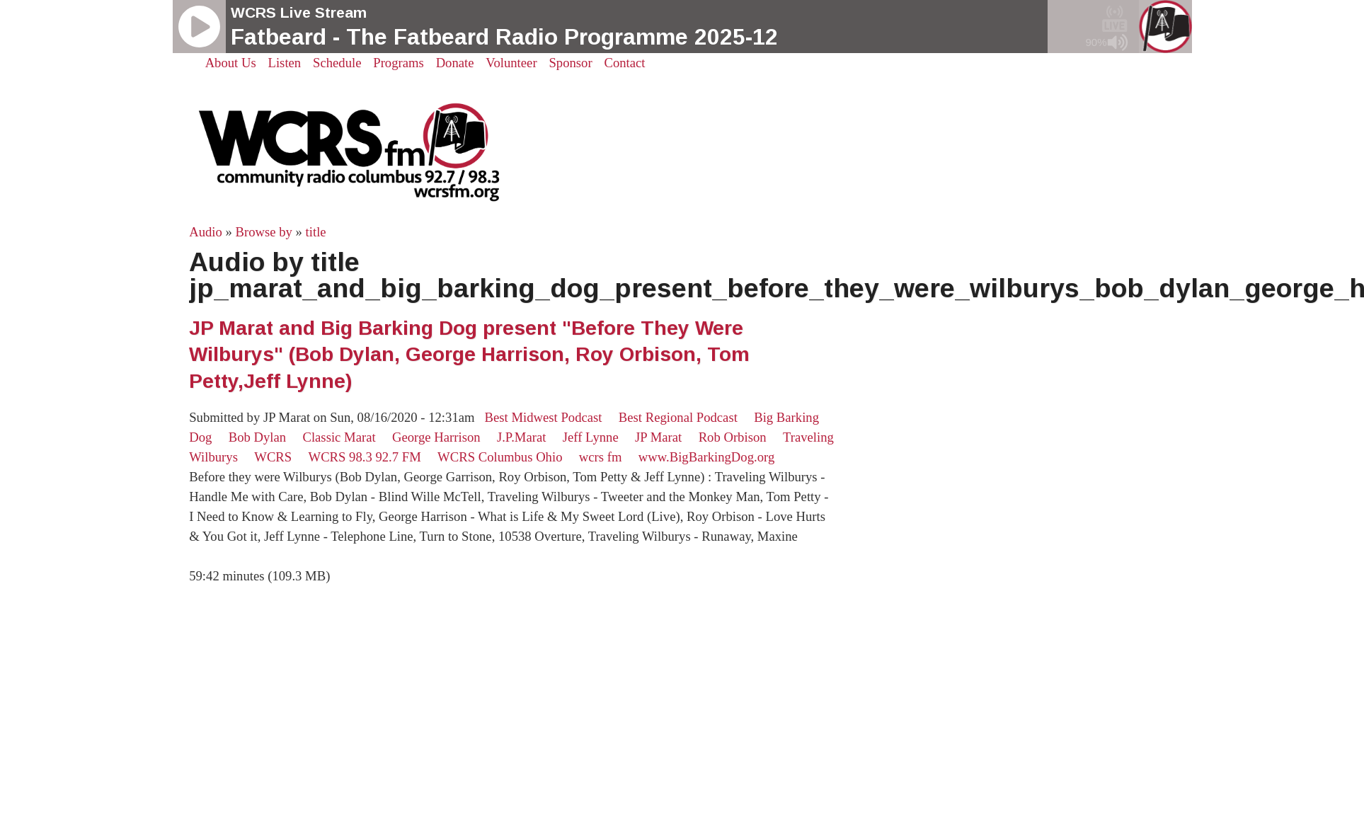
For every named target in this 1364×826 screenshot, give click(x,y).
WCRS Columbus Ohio (499, 456)
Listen (285, 62)
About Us (230, 62)
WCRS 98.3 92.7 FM (365, 456)
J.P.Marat (521, 437)
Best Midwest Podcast (543, 417)
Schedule (337, 62)
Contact (624, 62)
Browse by (264, 231)
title (316, 231)
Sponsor (570, 62)
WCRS (273, 456)
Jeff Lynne (591, 437)
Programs (398, 62)
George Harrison (436, 437)
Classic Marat (338, 437)
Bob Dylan (257, 437)
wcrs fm (600, 456)
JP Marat (658, 437)
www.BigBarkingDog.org (706, 456)
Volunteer (511, 62)
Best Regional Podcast (678, 417)
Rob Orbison (733, 437)
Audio (205, 231)
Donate (455, 62)
